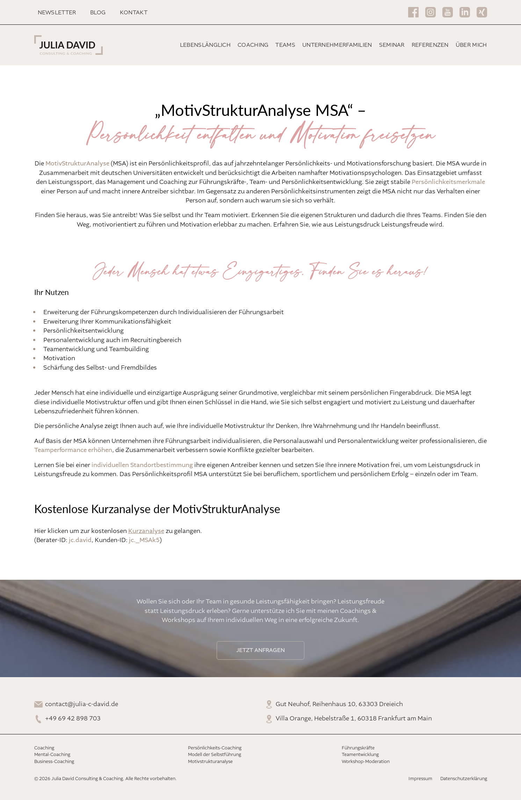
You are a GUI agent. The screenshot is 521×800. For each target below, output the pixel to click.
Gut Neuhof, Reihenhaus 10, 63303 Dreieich (339, 704)
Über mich (471, 45)
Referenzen (430, 45)
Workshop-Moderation (366, 761)
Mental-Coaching (52, 754)
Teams (285, 45)
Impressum (420, 779)
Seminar (392, 45)
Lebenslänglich (205, 45)
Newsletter (57, 13)
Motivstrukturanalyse (210, 761)
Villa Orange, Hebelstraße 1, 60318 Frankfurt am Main (354, 718)
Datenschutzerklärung (463, 779)
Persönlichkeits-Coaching (214, 748)
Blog (98, 13)
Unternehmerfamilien (337, 45)
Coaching (253, 45)
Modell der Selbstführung (214, 754)
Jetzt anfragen (260, 650)
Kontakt (133, 13)
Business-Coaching (54, 761)
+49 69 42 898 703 (73, 718)
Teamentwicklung (360, 754)
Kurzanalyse (146, 531)
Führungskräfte (358, 748)
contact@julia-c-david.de (81, 704)
